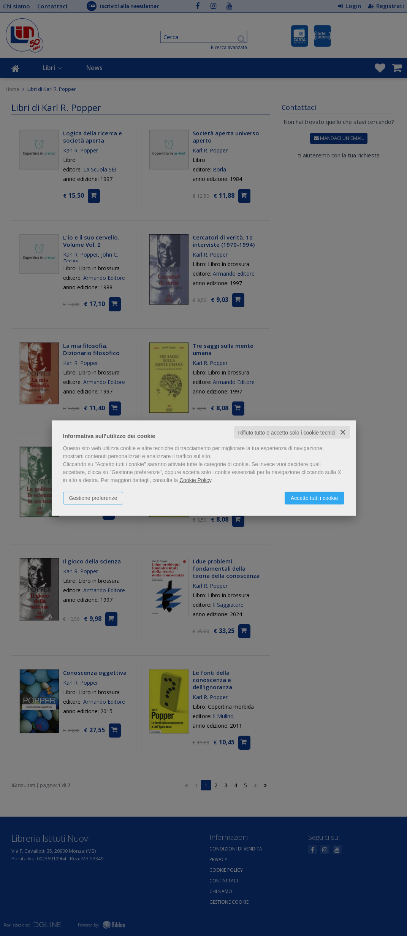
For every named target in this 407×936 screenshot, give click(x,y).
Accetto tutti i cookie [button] (314, 498)
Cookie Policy (195, 480)
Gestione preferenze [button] (93, 498)
